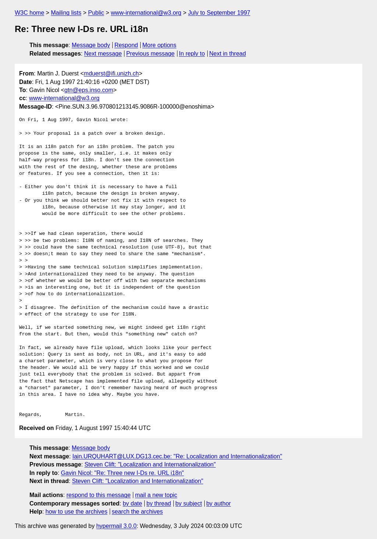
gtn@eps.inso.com (88, 90)
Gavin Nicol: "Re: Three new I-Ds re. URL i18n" (122, 473)
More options (159, 45)
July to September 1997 (219, 13)
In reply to (192, 53)
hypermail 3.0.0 (116, 526)
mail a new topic (156, 495)
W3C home (29, 13)
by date (132, 503)
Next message (103, 53)
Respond (126, 45)
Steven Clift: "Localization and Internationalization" (149, 464)
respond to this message (98, 495)
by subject (188, 503)
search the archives (137, 511)
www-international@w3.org (146, 13)
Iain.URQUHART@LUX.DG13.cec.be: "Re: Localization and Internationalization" (177, 456)
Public (96, 13)
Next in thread (227, 53)
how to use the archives (77, 511)
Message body (91, 45)
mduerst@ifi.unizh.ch (111, 73)
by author (218, 503)
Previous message (150, 53)
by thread (159, 503)
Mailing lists (66, 13)
